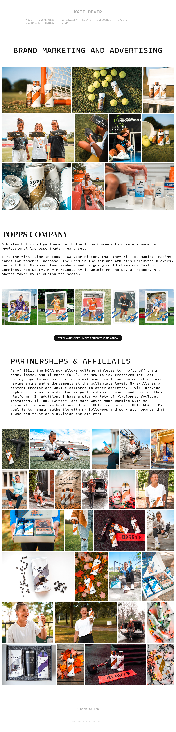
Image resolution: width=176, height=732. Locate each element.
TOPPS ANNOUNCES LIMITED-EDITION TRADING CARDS (88, 338)
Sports (122, 20)
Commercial (46, 20)
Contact (50, 23)
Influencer (105, 20)
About (30, 20)
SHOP (64, 23)
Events (87, 20)
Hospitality (68, 20)
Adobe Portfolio (95, 721)
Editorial (33, 23)
